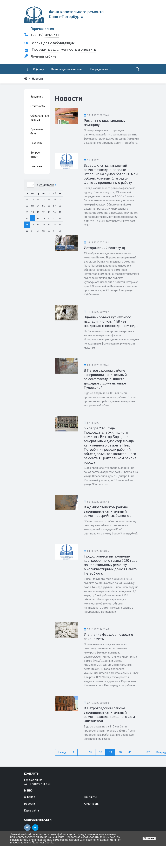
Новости (29, 803)
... (81, 752)
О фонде (29, 797)
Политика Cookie (42, 842)
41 (129, 752)
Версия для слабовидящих (53, 43)
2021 (51, 184)
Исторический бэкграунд (104, 248)
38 (100, 752)
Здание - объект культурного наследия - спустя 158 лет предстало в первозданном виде (111, 321)
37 (90, 752)
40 (120, 752)
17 (32, 218)
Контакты (90, 797)
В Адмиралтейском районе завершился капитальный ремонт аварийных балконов (107, 511)
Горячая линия (42, 29)
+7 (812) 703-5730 (45, 35)
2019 (41, 184)
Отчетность (91, 803)
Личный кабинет (44, 56)
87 (148, 752)
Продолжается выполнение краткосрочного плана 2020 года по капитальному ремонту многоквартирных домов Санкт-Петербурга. (110, 564)
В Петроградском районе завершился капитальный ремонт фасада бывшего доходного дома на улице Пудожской (105, 379)
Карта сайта (31, 810)
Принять (149, 838)
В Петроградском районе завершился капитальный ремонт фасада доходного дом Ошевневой (109, 714)
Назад (62, 752)
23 (27, 224)
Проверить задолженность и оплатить (64, 49)
